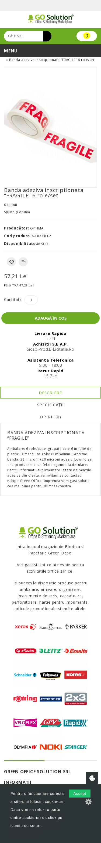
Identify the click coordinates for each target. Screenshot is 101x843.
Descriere (50, 392)
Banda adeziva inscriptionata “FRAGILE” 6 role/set (52, 60)
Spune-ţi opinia (17, 212)
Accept (79, 793)
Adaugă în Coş (51, 318)
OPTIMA (37, 228)
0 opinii (10, 204)
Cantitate (13, 299)
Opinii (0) (50, 416)
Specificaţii (50, 404)
